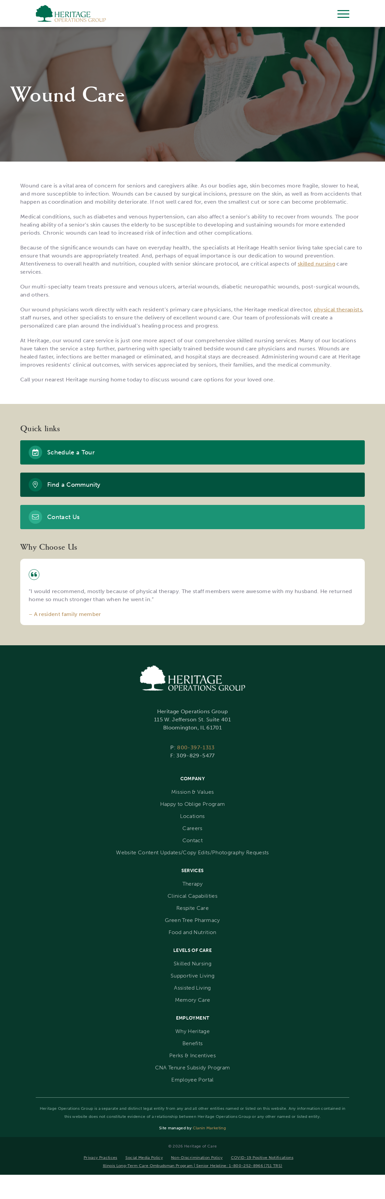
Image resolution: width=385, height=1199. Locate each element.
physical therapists (338, 309)
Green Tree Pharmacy (192, 920)
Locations (192, 816)
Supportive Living (192, 975)
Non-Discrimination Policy (197, 1157)
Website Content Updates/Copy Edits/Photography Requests (192, 852)
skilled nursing (316, 264)
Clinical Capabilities (192, 896)
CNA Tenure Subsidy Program (192, 1067)
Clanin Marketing (209, 1128)
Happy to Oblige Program (192, 804)
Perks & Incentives (192, 1055)
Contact (192, 840)
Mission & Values (192, 792)
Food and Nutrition (192, 932)
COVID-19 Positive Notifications (262, 1157)
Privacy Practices (100, 1157)
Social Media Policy (144, 1157)
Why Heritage (192, 1031)
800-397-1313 (195, 747)
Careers (192, 828)
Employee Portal (192, 1079)
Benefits (192, 1043)
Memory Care (192, 1000)
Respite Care (192, 908)
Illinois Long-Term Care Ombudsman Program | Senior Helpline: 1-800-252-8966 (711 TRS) (193, 1165)
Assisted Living (192, 988)
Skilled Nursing (192, 963)
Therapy (192, 884)
